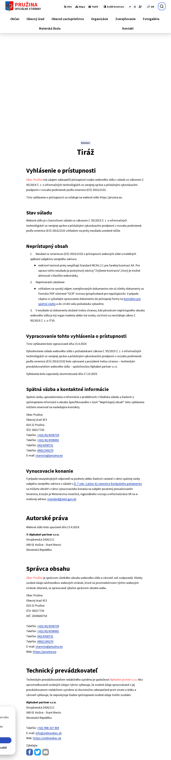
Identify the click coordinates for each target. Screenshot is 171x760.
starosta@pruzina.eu (49, 361)
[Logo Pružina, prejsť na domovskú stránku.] (23, 6)
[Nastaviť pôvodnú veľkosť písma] (135, 6)
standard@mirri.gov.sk (61, 405)
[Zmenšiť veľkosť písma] (130, 6)
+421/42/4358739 (48, 341)
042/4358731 (45, 351)
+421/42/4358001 (48, 346)
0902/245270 (45, 356)
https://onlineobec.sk (47, 644)
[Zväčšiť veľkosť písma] (140, 6)
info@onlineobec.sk (49, 639)
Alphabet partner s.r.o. (49, 751)
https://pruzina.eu (44, 558)
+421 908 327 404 (48, 634)
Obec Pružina (91, 751)
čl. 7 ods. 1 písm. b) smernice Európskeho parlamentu (108, 390)
